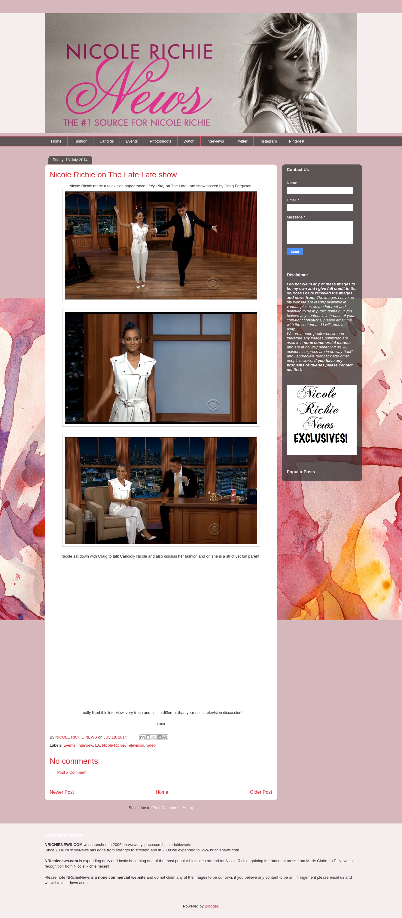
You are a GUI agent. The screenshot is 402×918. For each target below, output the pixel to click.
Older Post (261, 792)
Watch (189, 141)
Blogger (211, 906)
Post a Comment (72, 772)
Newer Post (62, 792)
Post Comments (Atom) (173, 807)
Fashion (80, 141)
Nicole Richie (113, 745)
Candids (106, 141)
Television (135, 745)
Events (132, 141)
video (151, 745)
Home (56, 141)
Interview (85, 745)
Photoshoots (160, 141)
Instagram (268, 141)
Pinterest (296, 141)
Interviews (215, 141)
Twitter (242, 141)
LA (97, 745)
